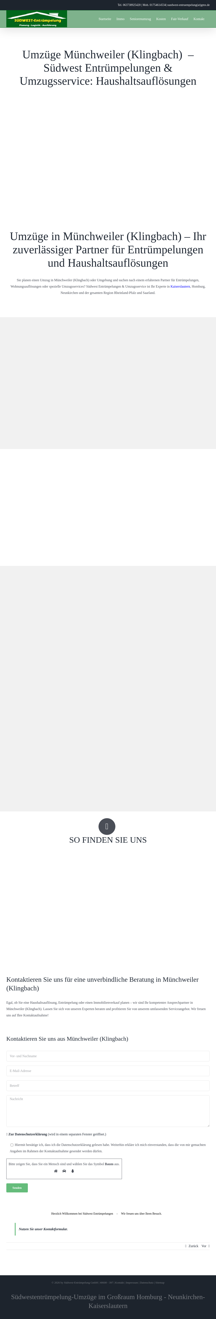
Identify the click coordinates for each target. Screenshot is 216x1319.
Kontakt (119, 1282)
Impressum (132, 1282)
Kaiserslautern (180, 286)
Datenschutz (146, 1282)
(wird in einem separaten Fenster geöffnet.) (56, 1134)
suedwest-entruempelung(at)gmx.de (188, 5)
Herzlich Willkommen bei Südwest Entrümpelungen (82, 1213)
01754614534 (158, 5)
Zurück (193, 1246)
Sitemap (160, 1282)
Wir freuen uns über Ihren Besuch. (141, 1213)
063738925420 (131, 5)
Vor (203, 1246)
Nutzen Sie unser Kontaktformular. (43, 1229)
